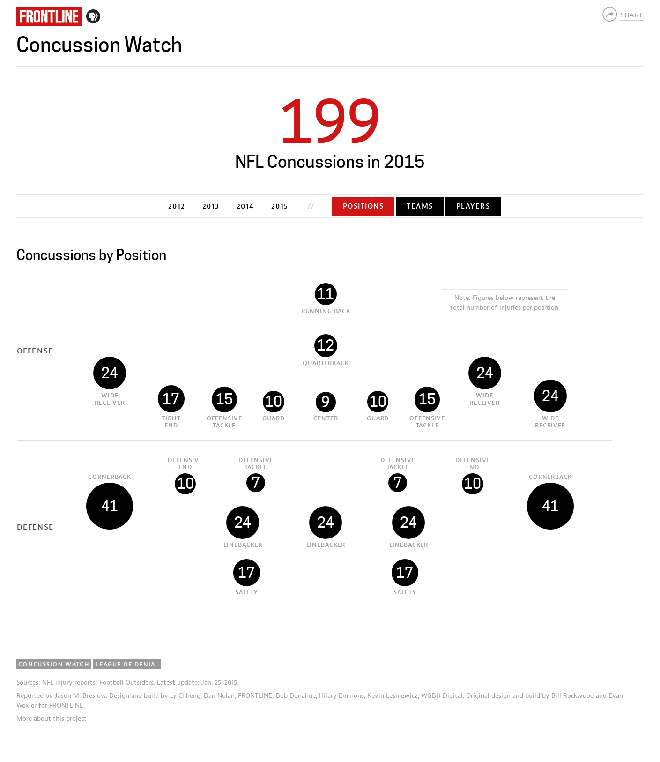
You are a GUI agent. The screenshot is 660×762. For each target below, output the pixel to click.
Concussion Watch (99, 45)
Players (473, 206)
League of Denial (127, 664)
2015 (280, 206)
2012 (176, 206)
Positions (363, 206)
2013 (211, 206)
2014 (245, 206)
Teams (420, 206)
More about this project (51, 719)
